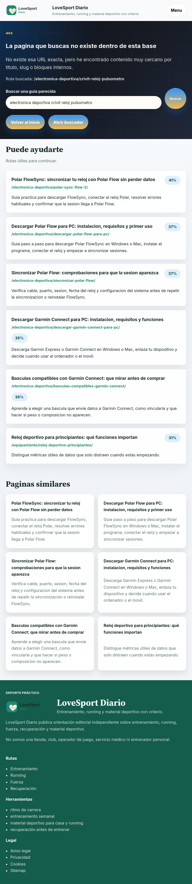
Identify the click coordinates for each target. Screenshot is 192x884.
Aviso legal (20, 850)
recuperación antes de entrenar (40, 829)
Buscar (175, 99)
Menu (176, 10)
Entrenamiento (24, 768)
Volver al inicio (25, 122)
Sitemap (18, 870)
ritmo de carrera (25, 809)
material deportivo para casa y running (46, 822)
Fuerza (16, 781)
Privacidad (20, 857)
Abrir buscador (68, 122)
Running (18, 775)
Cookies (18, 863)
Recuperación (23, 788)
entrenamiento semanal (32, 816)
